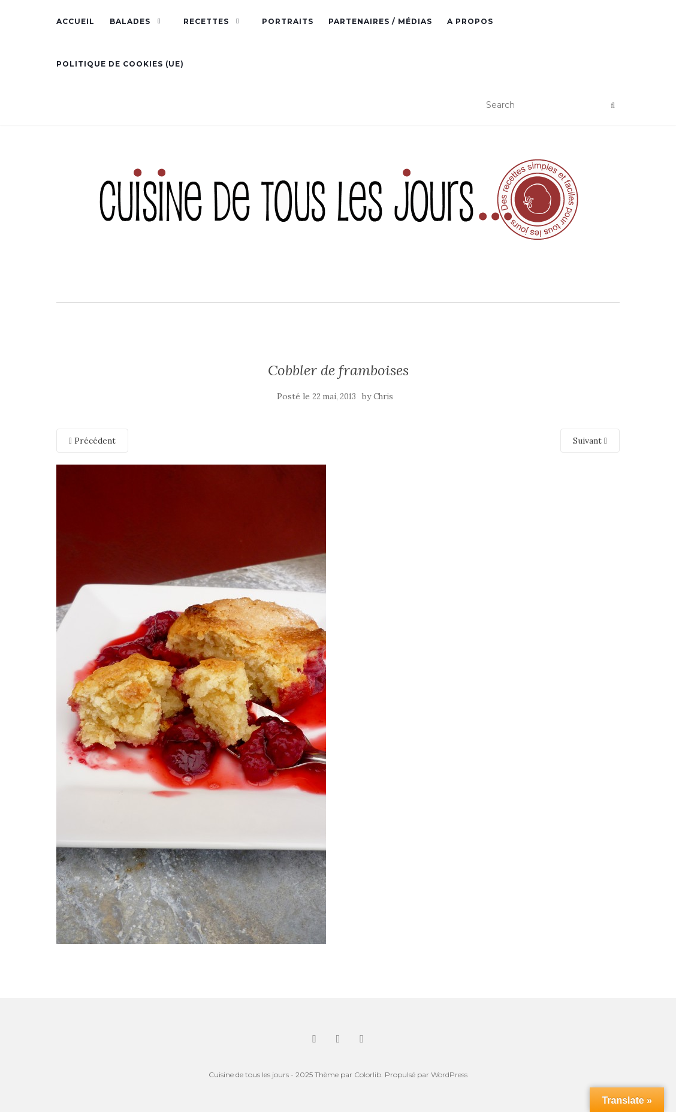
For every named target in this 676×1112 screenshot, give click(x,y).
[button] (338, 215)
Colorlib (367, 1074)
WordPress (449, 1074)
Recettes (206, 21)
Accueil (75, 21)
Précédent (92, 440)
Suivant (590, 440)
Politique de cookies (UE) (120, 63)
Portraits (287, 21)
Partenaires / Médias (380, 21)
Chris (383, 396)
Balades (130, 21)
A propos (470, 21)
